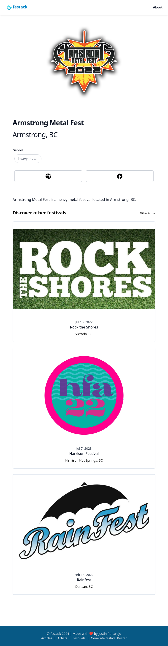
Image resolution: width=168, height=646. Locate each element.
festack (55, 633)
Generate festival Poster (109, 638)
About (158, 7)
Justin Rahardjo (109, 633)
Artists (62, 638)
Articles (46, 638)
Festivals (79, 638)
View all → (147, 213)
